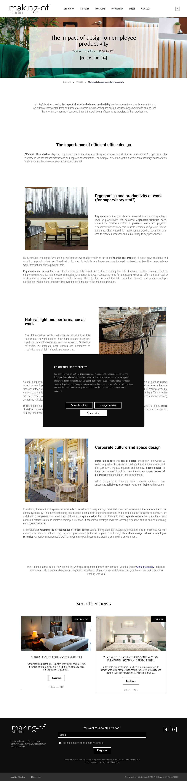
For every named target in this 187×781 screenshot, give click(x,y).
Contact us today (145, 566)
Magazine (100, 8)
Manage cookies (107, 405)
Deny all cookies (79, 405)
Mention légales (18, 777)
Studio (69, 8)
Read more (56, 678)
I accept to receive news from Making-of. (83, 742)
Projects (84, 8)
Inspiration (117, 8)
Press (132, 8)
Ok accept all (93, 413)
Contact (145, 8)
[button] (82, 58)
